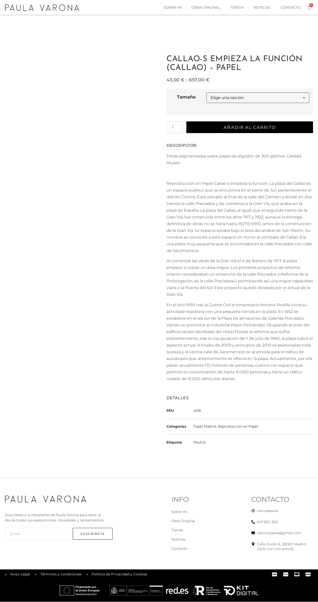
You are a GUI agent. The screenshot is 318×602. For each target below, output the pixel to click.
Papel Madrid (204, 426)
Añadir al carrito (250, 127)
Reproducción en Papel (238, 426)
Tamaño (186, 97)
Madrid (199, 442)
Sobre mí (172, 7)
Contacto (290, 7)
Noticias (262, 7)
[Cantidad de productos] (174, 127)
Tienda (237, 7)
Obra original (205, 7)
